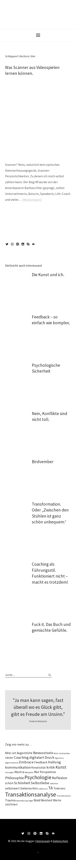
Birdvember (43, 461)
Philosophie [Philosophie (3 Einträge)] (14, 777)
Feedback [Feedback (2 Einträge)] (40, 762)
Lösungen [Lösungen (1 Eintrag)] (9, 772)
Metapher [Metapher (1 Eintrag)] (29, 772)
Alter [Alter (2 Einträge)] (8, 753)
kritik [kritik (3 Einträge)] (50, 767)
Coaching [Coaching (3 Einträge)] (21, 757)
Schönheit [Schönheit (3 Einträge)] (22, 783)
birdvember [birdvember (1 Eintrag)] (64, 753)
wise (26, 212)
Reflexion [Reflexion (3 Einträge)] (59, 777)
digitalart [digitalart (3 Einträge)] (36, 757)
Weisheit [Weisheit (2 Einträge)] (46, 800)
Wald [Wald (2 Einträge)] (37, 800)
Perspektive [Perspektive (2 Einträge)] (48, 772)
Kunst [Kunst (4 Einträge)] (61, 767)
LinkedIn (23, 246)
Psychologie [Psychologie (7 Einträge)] (38, 777)
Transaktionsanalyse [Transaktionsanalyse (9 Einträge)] (30, 794)
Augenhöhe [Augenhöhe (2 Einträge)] (24, 753)
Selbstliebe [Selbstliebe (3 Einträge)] (40, 783)
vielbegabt (45, 215)
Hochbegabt (60, 212)
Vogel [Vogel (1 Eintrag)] (30, 800)
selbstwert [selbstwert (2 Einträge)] (12, 788)
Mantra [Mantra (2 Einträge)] (19, 772)
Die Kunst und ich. (48, 274)
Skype (29, 246)
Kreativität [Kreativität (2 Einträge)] (38, 767)
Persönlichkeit (23, 215)
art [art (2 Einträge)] (14, 753)
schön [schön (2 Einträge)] (9, 783)
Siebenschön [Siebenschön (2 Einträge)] (29, 788)
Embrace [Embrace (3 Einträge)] (26, 762)
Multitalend (10, 215)
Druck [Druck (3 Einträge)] (49, 757)
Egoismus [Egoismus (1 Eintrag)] (59, 758)
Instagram (13, 246)
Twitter (8, 246)
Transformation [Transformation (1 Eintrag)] (64, 795)
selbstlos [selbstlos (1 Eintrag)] (54, 783)
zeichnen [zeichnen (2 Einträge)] (11, 804)
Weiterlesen (32, 200)
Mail (34, 246)
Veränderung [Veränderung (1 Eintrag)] (22, 800)
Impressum (43, 841)
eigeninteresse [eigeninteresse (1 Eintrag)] (11, 762)
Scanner (35, 215)
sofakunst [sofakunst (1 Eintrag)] (43, 788)
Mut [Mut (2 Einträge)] (36, 772)
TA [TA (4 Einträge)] (50, 788)
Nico (22, 79)
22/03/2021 (10, 79)
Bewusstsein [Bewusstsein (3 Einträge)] (43, 752)
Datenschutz (60, 841)
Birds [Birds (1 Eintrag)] (56, 753)
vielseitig (55, 215)
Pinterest (18, 246)
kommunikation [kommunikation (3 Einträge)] (18, 767)
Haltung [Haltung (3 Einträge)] (54, 762)
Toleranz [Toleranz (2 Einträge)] (59, 788)
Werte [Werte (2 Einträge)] (57, 800)
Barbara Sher (47, 212)
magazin (19, 212)
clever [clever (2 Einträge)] (9, 758)
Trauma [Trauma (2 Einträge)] (10, 800)
